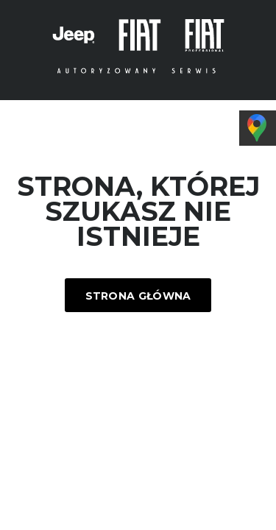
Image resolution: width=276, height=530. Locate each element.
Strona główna (138, 296)
